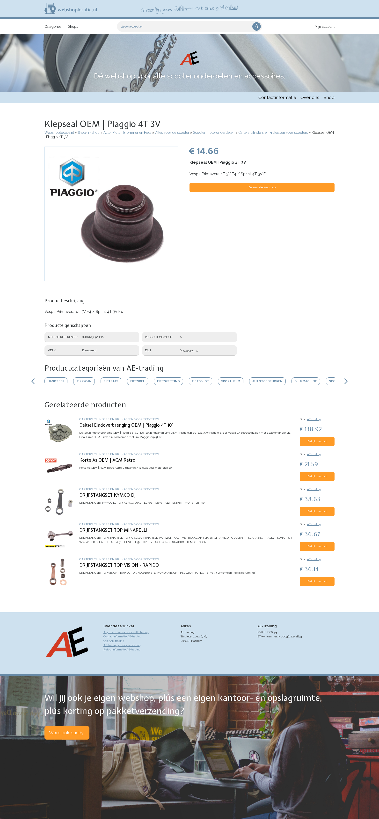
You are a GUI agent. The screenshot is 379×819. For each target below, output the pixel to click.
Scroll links (33, 381)
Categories (52, 26)
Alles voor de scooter (172, 132)
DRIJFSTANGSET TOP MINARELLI (113, 530)
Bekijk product (317, 441)
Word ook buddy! (67, 732)
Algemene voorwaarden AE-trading (126, 632)
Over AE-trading (113, 640)
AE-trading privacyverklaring (122, 645)
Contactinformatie (277, 97)
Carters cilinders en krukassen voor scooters (273, 132)
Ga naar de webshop (262, 187)
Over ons (309, 97)
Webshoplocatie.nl (59, 132)
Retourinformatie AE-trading (121, 649)
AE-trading (314, 419)
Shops (73, 26)
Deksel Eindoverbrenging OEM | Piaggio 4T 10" (126, 425)
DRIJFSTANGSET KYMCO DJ (107, 495)
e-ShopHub (226, 7)
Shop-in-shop (89, 132)
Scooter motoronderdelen (213, 132)
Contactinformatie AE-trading (122, 636)
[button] (111, 278)
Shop (329, 97)
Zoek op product (132, 26)
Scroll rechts (346, 381)
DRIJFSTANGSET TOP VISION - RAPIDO (119, 565)
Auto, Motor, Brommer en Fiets (127, 132)
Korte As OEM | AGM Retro (107, 460)
